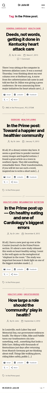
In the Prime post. (17, 107)
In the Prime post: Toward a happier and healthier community (23, 130)
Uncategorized (31, 294)
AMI (7, 107)
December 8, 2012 (32, 233)
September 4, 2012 (32, 321)
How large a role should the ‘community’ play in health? (23, 307)
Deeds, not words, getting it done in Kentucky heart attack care (23, 42)
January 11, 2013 (32, 141)
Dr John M (23, 5)
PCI (26, 107)
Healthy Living (28, 120)
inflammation (26, 202)
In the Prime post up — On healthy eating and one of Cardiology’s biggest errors (23, 217)
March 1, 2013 (32, 55)
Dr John (18, 55)
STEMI (31, 107)
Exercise (15, 120)
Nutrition (39, 202)
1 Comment (25, 59)
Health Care (34, 28)
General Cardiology (16, 28)
